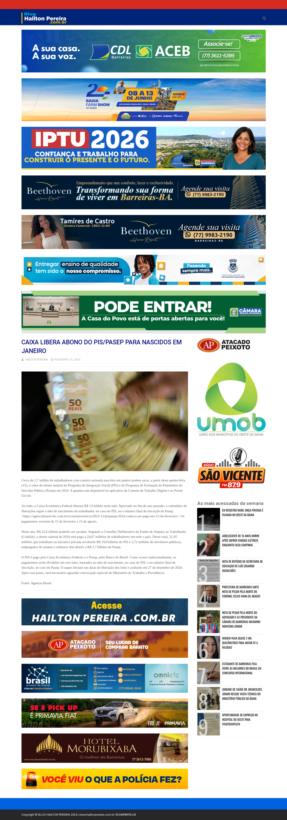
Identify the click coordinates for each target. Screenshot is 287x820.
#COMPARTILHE (125, 814)
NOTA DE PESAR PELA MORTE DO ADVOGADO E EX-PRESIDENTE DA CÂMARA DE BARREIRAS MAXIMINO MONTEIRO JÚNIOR (241, 619)
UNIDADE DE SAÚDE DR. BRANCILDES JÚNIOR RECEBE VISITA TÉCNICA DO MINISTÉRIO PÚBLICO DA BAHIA (242, 694)
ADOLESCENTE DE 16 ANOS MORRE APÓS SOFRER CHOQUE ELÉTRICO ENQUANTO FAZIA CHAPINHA (241, 540)
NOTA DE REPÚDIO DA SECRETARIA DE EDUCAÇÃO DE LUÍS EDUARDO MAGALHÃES (242, 566)
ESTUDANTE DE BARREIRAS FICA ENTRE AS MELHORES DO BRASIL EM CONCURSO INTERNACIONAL (241, 668)
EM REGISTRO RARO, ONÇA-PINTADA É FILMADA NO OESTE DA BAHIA (242, 512)
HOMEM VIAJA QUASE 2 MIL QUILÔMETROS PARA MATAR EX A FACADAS (240, 643)
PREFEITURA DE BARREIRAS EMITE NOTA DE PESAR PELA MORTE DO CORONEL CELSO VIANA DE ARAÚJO (241, 591)
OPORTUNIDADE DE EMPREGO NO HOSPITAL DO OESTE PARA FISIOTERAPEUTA (240, 719)
